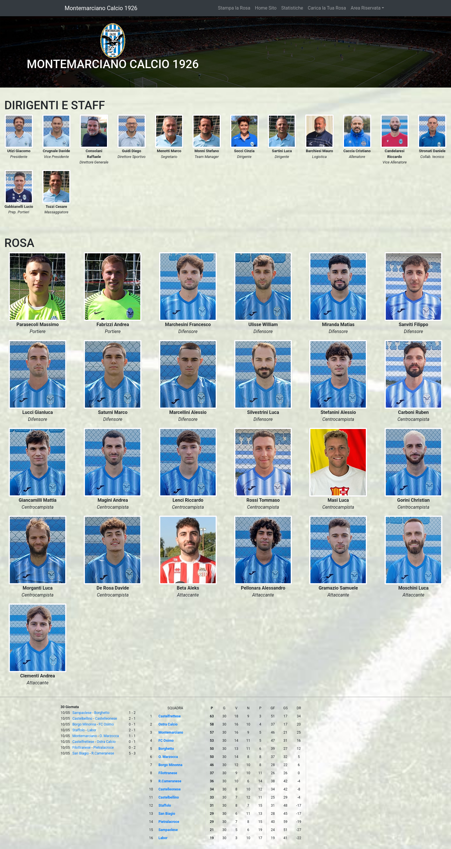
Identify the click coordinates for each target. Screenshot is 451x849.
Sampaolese (82, 713)
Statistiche (292, 8)
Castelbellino (82, 719)
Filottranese (81, 748)
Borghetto (102, 713)
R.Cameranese (103, 753)
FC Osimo (106, 724)
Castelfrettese (83, 742)
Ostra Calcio (106, 742)
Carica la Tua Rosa (327, 8)
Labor (91, 730)
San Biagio (80, 753)
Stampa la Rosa (234, 8)
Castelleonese (106, 719)
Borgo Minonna (84, 724)
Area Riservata (366, 8)
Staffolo (78, 730)
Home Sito (266, 8)
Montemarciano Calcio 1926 (101, 8)
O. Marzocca (109, 736)
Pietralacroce (103, 748)
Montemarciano (84, 736)
